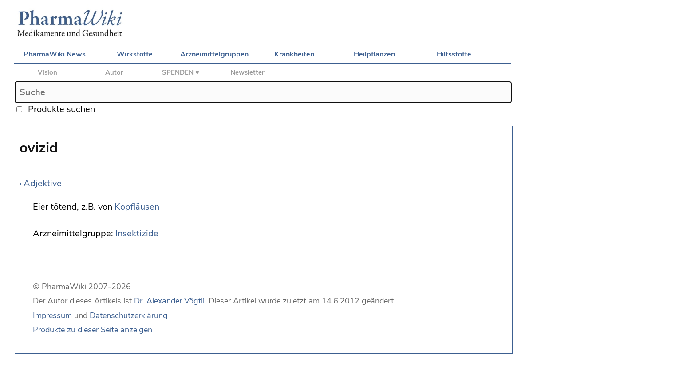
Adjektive (43, 183)
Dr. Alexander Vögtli (169, 300)
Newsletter (247, 72)
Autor (114, 72)
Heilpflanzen (374, 54)
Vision (47, 72)
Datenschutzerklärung (129, 315)
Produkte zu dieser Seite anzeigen (92, 329)
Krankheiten (294, 54)
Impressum (52, 315)
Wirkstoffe (135, 54)
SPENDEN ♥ (180, 72)
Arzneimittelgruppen (214, 54)
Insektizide (136, 233)
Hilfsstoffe (454, 54)
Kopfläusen (137, 207)
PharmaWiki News (55, 54)
